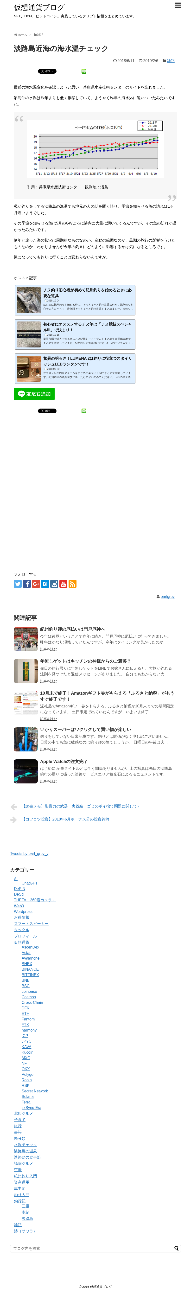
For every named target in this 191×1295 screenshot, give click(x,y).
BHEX (27, 964)
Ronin (27, 1080)
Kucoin (27, 1052)
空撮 (18, 1170)
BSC (26, 986)
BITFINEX (30, 975)
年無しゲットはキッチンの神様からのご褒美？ (85, 661)
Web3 (19, 906)
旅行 (18, 1126)
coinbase (29, 991)
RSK (26, 1085)
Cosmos (29, 997)
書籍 (18, 1132)
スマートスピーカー (31, 924)
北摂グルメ (23, 1113)
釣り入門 (21, 1195)
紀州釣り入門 (25, 1176)
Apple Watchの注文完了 (64, 761)
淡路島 (27, 1219)
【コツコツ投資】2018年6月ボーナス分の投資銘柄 (59, 820)
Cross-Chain (32, 1002)
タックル (21, 930)
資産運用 (21, 1182)
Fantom (28, 1019)
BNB (26, 980)
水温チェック (25, 1145)
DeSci (19, 894)
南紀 (25, 1212)
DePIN (19, 889)
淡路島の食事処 (27, 1157)
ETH (25, 1014)
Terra (26, 1102)
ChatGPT (30, 883)
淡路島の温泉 (25, 1151)
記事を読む (48, 649)
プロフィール (25, 936)
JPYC (27, 1041)
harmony (29, 1030)
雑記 (171, 61)
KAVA (26, 1047)
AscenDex (30, 947)
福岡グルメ (23, 1163)
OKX (26, 1069)
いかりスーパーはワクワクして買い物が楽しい (85, 729)
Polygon (29, 1074)
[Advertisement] (95, 468)
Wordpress (23, 912)
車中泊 (19, 1188)
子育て (19, 1120)
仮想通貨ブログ (39, 7)
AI (16, 879)
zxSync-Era (31, 1108)
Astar (26, 953)
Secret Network (35, 1091)
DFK (25, 1008)
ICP (25, 1036)
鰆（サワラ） (25, 1231)
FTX (25, 1025)
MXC (26, 1058)
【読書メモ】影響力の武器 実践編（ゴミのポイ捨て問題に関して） (75, 807)
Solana (28, 1097)
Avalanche (30, 958)
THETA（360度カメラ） (35, 900)
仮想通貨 (21, 942)
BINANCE (30, 969)
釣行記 (19, 1201)
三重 (25, 1206)
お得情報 (21, 917)
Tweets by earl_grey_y (29, 854)
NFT (25, 1063)
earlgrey (168, 597)
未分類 (19, 1138)
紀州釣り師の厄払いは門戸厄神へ (72, 629)
